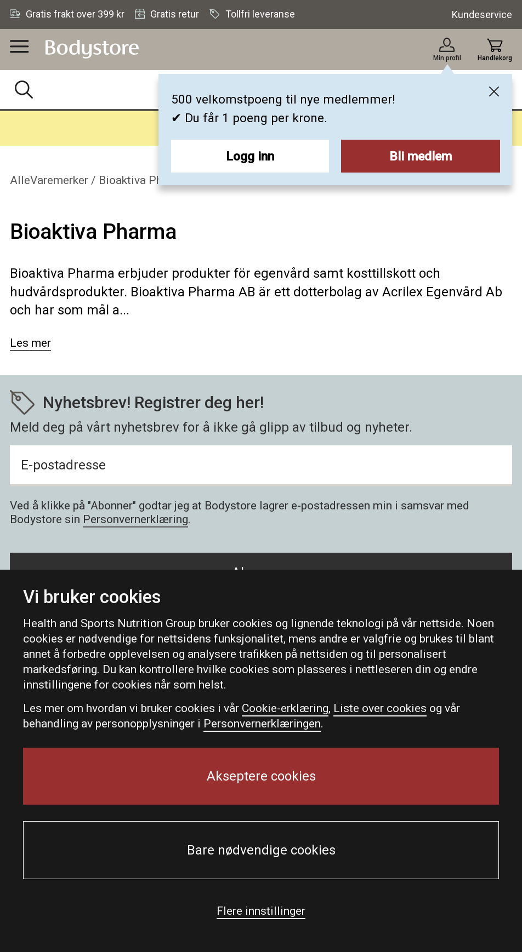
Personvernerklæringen (262, 723)
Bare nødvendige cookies (261, 850)
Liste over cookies (380, 708)
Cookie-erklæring (285, 708)
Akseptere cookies (261, 776)
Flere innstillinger (261, 910)
